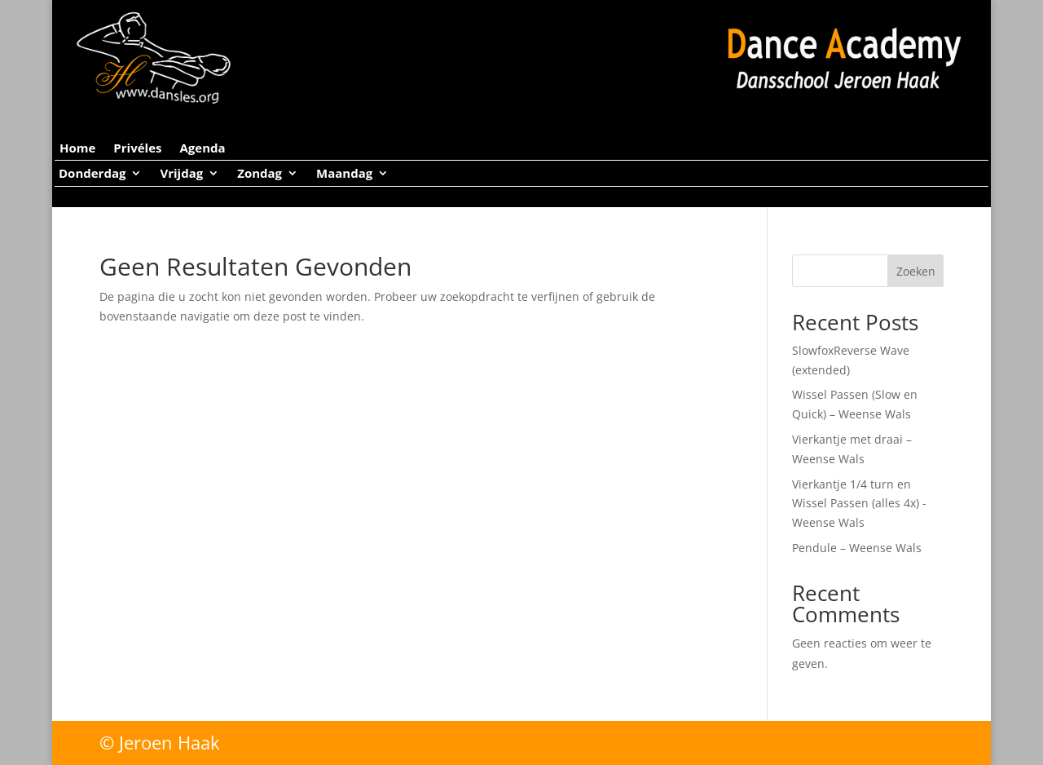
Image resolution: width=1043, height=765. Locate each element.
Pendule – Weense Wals (857, 547)
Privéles (137, 149)
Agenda (202, 149)
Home (77, 149)
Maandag (344, 174)
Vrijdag (181, 174)
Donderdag (92, 174)
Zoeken (915, 271)
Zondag (259, 174)
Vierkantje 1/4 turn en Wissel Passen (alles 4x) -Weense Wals (859, 503)
